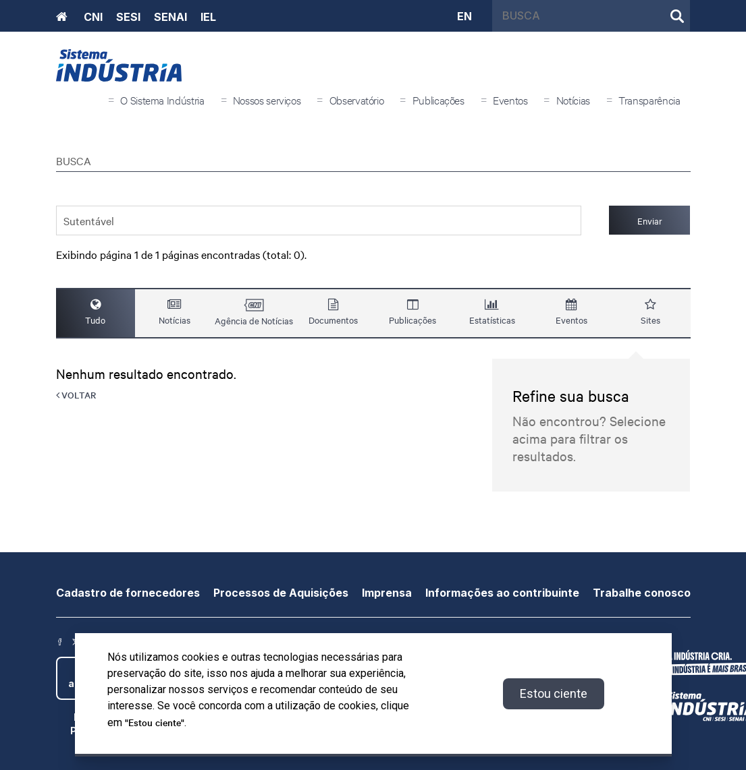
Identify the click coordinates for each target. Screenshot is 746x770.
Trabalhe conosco (642, 592)
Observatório (356, 99)
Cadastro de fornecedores (128, 592)
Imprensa (387, 592)
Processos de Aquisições (280, 592)
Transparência (649, 99)
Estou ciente (553, 693)
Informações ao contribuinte (502, 592)
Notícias (573, 99)
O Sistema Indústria (162, 99)
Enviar (649, 220)
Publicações (438, 99)
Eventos (510, 99)
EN (464, 15)
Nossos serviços (267, 99)
